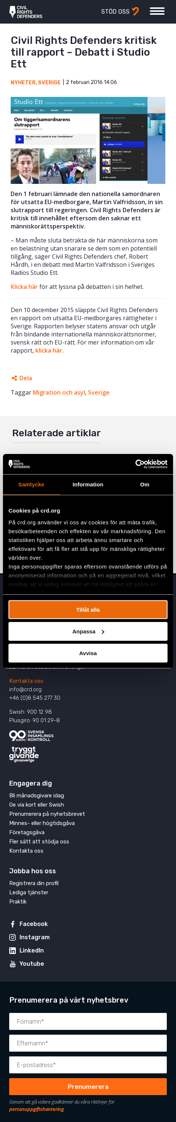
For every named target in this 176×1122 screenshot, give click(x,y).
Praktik (18, 901)
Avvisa (88, 653)
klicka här (48, 350)
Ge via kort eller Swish (36, 804)
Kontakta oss (26, 681)
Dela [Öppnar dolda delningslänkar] (26, 378)
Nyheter (23, 83)
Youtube (32, 963)
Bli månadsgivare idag (36, 795)
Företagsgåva (27, 832)
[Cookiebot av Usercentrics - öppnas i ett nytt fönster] (135, 464)
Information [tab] (88, 484)
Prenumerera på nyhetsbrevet (47, 814)
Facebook (34, 923)
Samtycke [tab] (31, 484)
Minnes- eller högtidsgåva (42, 823)
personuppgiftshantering (36, 1109)
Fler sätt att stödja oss (39, 841)
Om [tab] (144, 484)
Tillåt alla (88, 610)
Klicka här (24, 287)
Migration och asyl (59, 392)
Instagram (35, 937)
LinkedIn (32, 950)
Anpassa (88, 631)
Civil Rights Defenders (25, 11)
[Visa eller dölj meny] (157, 11)
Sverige (49, 83)
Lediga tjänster (28, 892)
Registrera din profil (34, 883)
